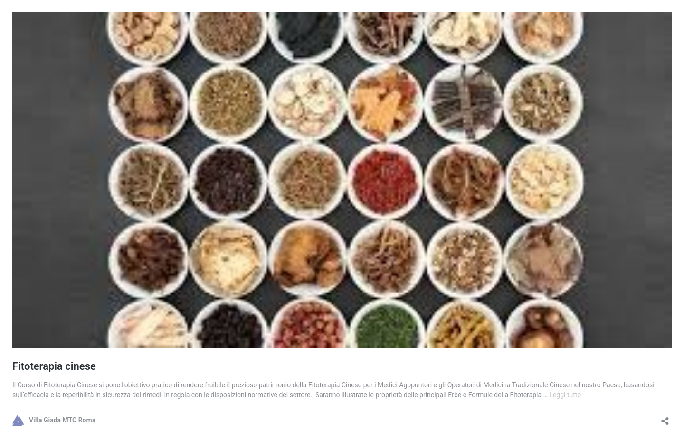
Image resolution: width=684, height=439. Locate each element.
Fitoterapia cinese (54, 366)
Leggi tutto (565, 395)
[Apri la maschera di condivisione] (665, 418)
